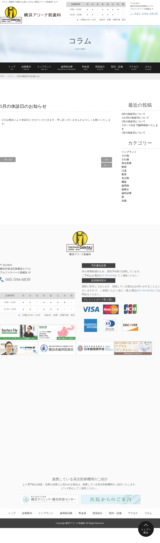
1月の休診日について (133, 132)
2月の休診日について (133, 121)
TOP (2, 76)
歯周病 (125, 185)
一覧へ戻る (7, 160)
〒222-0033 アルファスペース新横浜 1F (15, 270)
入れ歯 (125, 159)
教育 (124, 174)
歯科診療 (127, 193)
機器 (124, 182)
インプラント (129, 152)
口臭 (124, 170)
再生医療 (127, 163)
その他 (125, 155)
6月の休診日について (133, 114)
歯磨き (125, 189)
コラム (10, 76)
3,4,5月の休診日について (135, 117)
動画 (124, 167)
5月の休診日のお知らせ (23, 106)
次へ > (106, 165)
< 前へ (106, 160)
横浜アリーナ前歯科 (75, 524)
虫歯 (124, 200)
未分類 (125, 178)
